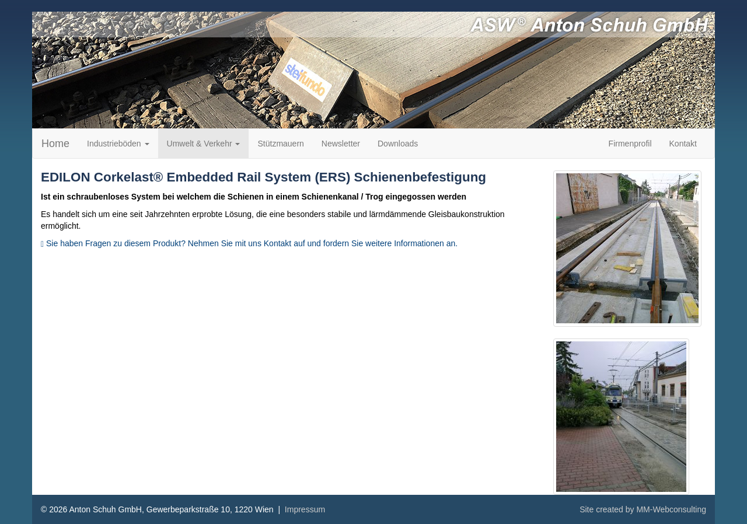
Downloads (398, 143)
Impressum (305, 509)
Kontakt (683, 143)
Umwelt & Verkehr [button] (203, 143)
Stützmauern (280, 143)
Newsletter (341, 143)
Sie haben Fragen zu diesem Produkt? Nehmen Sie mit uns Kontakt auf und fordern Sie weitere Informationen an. (249, 243)
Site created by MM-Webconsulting (643, 509)
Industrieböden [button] (118, 143)
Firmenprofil (630, 143)
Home (55, 143)
